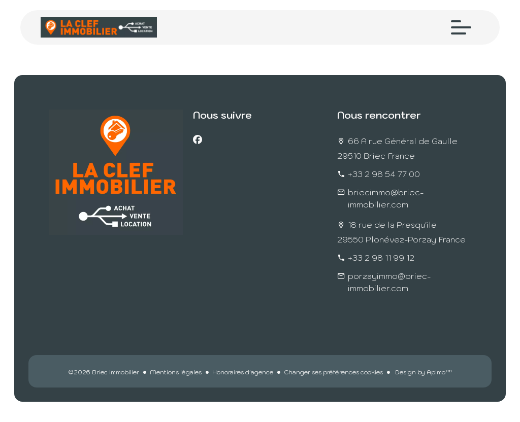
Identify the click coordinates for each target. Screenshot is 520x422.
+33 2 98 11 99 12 (381, 258)
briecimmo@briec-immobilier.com (386, 198)
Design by (423, 372)
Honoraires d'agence (242, 372)
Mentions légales (176, 372)
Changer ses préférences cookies (333, 372)
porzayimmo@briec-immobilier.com (389, 282)
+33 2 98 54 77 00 (384, 174)
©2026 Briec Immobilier (103, 372)
